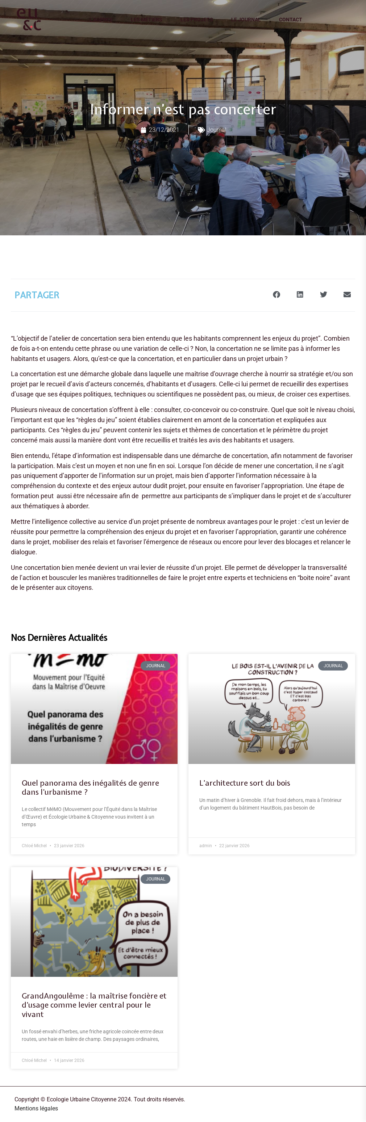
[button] (276, 294)
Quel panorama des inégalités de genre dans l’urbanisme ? (90, 787)
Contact (290, 19)
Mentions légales (36, 1108)
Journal (216, 129)
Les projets (196, 19)
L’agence (101, 19)
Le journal (246, 19)
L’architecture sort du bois (244, 782)
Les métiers (146, 19)
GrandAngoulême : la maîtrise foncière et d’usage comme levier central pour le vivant (94, 1005)
